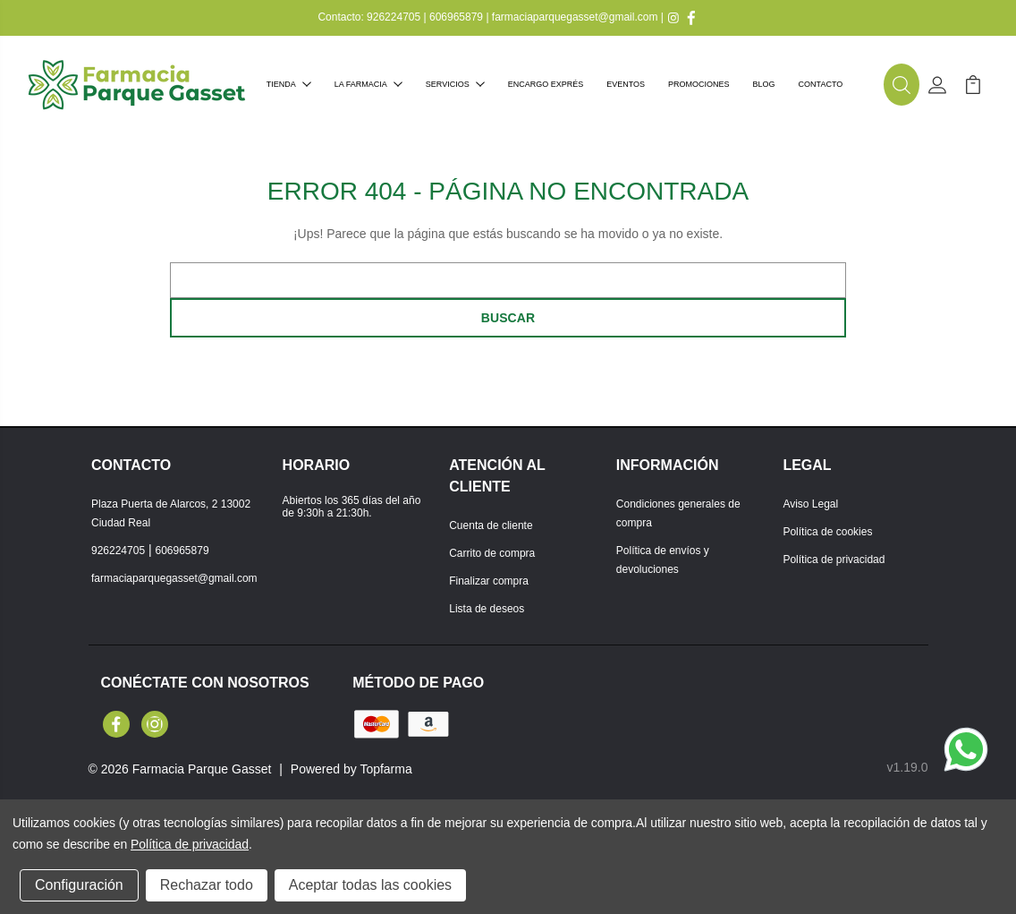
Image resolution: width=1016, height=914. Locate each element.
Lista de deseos (486, 608)
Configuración (79, 885)
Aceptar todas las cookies (370, 885)
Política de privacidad (834, 559)
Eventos (625, 84)
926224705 (393, 17)
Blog (764, 84)
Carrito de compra (492, 553)
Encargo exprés (546, 84)
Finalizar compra (489, 581)
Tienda (289, 84)
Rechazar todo (206, 885)
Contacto (821, 84)
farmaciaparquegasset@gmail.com (575, 17)
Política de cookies (827, 531)
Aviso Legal (810, 504)
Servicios (455, 84)
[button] (901, 85)
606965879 (456, 17)
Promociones (699, 84)
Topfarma (385, 769)
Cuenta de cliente (490, 525)
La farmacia (368, 84)
